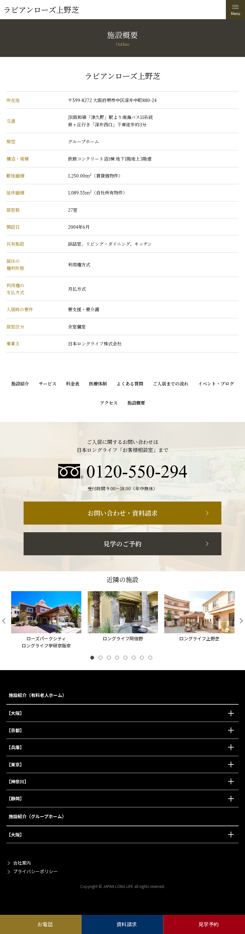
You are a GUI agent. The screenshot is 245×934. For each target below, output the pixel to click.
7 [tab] (143, 659)
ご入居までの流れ (171, 383)
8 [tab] (151, 659)
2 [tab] (102, 659)
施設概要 (136, 403)
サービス (47, 383)
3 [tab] (110, 659)
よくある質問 (129, 383)
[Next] (240, 621)
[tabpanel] (46, 621)
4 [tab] (118, 659)
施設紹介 (20, 383)
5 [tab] (126, 659)
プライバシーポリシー (35, 871)
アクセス (109, 403)
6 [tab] (135, 659)
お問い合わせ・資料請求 (122, 513)
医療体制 (98, 383)
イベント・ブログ (216, 383)
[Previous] (5, 621)
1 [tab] (93, 659)
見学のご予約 (122, 543)
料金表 (72, 383)
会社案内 (22, 862)
